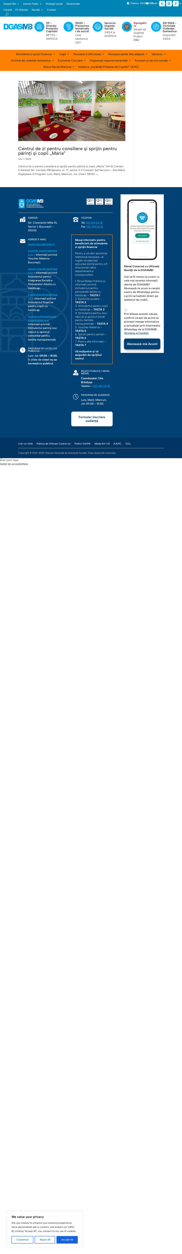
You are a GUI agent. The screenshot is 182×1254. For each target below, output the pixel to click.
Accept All (67, 1239)
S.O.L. (128, 443)
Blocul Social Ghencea (57, 66)
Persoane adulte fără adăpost (126, 54)
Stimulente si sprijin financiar (34, 54)
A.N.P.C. (117, 443)
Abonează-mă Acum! (142, 344)
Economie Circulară (70, 60)
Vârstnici (157, 54)
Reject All (45, 1239)
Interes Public (30, 4)
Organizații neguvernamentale (109, 60)
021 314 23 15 (94, 222)
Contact (51, 10)
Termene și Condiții (136, 333)
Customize (22, 1239)
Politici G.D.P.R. (83, 443)
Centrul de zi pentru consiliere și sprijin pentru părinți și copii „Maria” (67, 151)
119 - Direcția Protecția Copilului (52, 27)
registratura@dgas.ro (41, 244)
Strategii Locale (54, 4)
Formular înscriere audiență (92, 419)
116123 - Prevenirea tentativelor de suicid (82, 27)
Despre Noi (10, 4)
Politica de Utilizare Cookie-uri (54, 443)
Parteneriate (73, 4)
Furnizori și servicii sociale (151, 60)
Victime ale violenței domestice (31, 60)
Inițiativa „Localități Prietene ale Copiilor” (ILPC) (108, 66)
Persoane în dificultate (87, 54)
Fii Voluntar (21, 10)
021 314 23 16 (95, 226)
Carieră (8, 10)
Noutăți (36, 10)
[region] (44, 1229)
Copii (62, 54)
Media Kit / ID (102, 443)
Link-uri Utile (25, 443)
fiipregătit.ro (140, 24)
